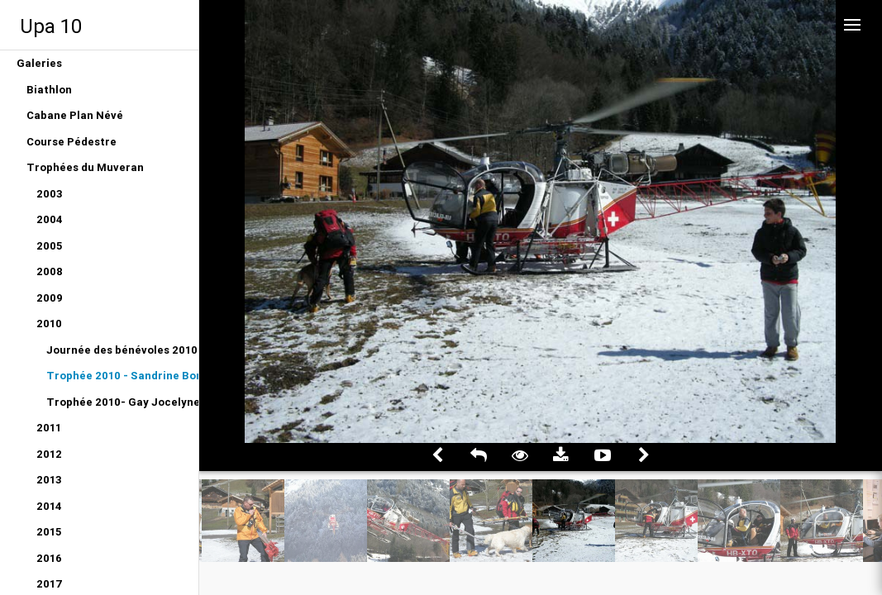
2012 (49, 454)
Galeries (39, 63)
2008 (49, 271)
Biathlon (49, 90)
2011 (48, 428)
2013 (49, 480)
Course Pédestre (71, 142)
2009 (49, 298)
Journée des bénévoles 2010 (122, 350)
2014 (49, 506)
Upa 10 (51, 26)
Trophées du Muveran (85, 167)
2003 (49, 194)
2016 (49, 558)
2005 (49, 246)
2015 (48, 532)
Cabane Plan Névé (74, 115)
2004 (49, 219)
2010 (49, 324)
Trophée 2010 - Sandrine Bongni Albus (122, 376)
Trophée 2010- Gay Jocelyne (122, 402)
